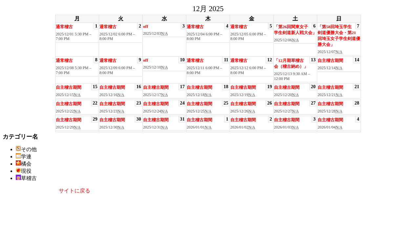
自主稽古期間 (330, 60)
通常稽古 (64, 26)
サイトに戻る (74, 190)
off (145, 26)
